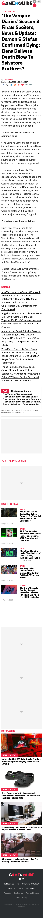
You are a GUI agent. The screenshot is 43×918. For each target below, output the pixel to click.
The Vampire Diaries (21, 391)
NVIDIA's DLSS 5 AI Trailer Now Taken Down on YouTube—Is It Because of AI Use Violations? (31, 516)
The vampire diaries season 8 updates (22, 399)
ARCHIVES (30, 888)
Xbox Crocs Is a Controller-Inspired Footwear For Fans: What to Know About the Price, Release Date (20, 795)
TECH (20, 888)
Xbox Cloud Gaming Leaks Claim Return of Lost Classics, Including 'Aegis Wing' (30, 554)
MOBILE (11, 888)
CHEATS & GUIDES (31, 884)
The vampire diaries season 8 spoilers (21, 402)
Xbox (22, 548)
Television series (30, 404)
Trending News (8, 11)
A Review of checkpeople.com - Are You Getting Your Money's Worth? (19, 860)
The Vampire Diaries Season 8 (17, 394)
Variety (24, 170)
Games (22, 529)
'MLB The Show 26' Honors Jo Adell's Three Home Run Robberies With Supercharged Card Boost (30, 536)
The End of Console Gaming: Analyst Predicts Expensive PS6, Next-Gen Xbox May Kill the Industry (29, 592)
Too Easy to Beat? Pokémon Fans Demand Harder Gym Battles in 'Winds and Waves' (29, 573)
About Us (7, 893)
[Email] (26, 85)
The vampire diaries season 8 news (20, 397)
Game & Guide (12, 410)
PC (18, 884)
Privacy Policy (21, 897)
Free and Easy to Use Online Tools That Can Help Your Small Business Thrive (21, 828)
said (29, 207)
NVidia (22, 509)
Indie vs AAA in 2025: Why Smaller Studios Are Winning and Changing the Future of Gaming (20, 761)
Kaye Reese (8, 79)
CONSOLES (24, 585)
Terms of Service (32, 893)
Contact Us (18, 893)
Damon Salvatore (11, 404)
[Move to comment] (30, 85)
